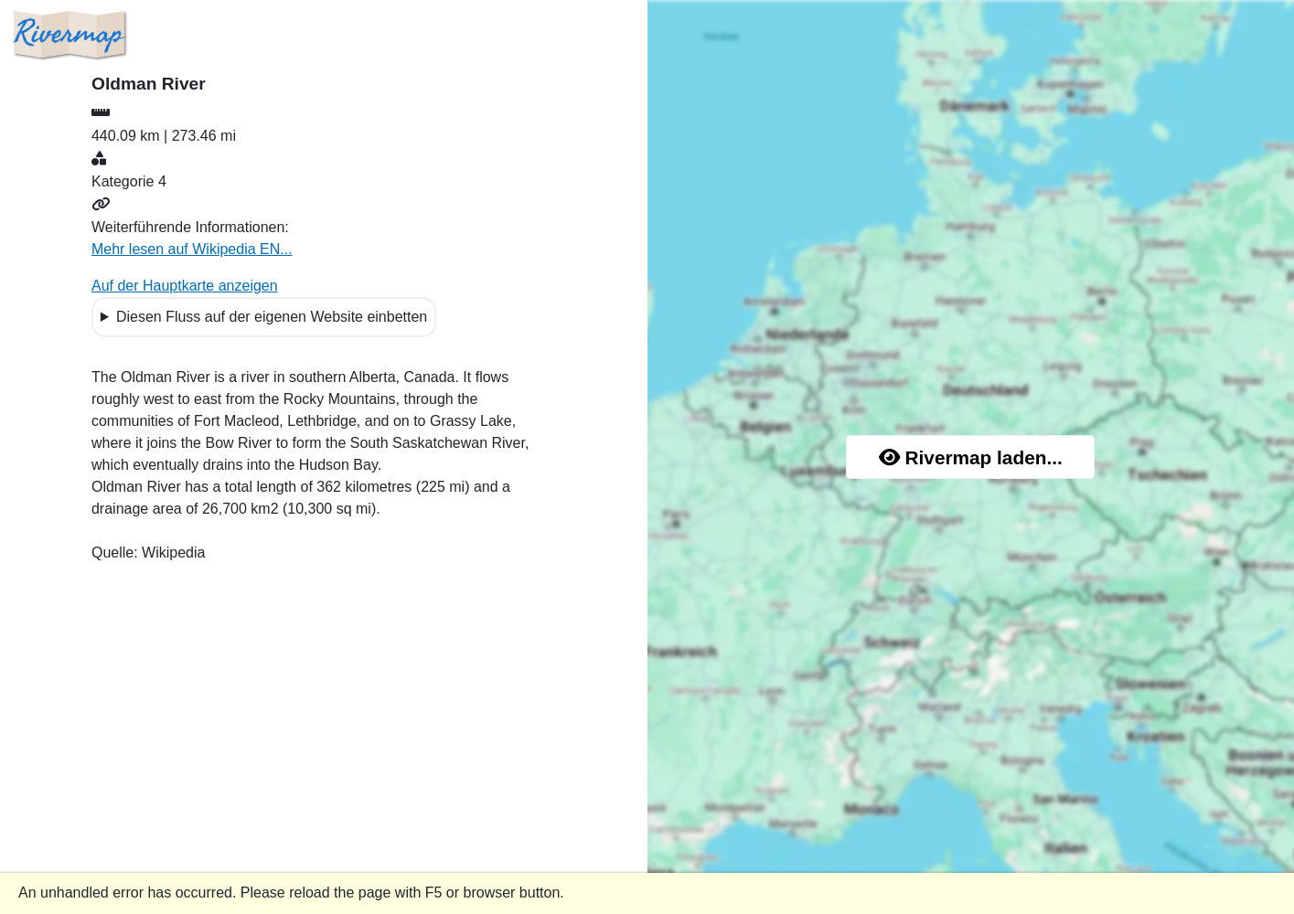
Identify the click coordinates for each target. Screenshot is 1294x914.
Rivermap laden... (971, 457)
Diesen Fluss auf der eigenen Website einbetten (271, 316)
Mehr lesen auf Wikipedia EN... (192, 249)
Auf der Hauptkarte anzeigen (184, 285)
